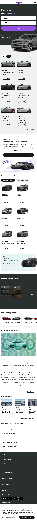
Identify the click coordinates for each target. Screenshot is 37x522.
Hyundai (6, 296)
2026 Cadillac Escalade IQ (21, 244)
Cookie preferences (10, 517)
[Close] (35, 506)
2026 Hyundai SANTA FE (8, 244)
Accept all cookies (26, 517)
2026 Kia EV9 (5, 220)
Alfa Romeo (32, 293)
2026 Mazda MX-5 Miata (7, 96)
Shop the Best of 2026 (18, 155)
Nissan (16, 296)
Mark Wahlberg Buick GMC (6, 410)
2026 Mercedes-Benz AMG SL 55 (8, 119)
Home (2, 7)
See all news (31, 392)
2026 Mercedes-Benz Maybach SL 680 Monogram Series (23, 120)
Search (18, 28)
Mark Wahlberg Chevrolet (19, 410)
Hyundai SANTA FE (5, 37)
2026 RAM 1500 (21, 220)
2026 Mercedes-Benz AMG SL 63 (23, 96)
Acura (25, 293)
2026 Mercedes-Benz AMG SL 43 (8, 73)
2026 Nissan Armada (23, 197)
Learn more (7, 268)
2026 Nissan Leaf (6, 197)
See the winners (18, 150)
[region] (18, 513)
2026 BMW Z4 (21, 72)
